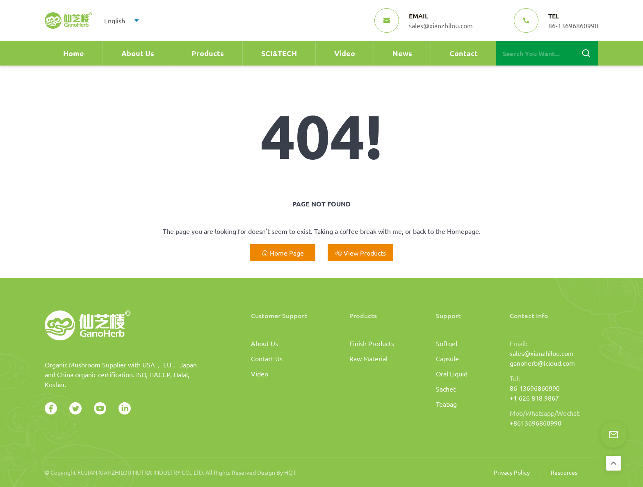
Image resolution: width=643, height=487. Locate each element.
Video (344, 53)
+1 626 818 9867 (534, 398)
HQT (290, 472)
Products (208, 53)
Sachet (446, 389)
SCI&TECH (279, 53)
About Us (137, 53)
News (402, 53)
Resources (564, 472)
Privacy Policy (512, 472)
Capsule (447, 358)
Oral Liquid (451, 373)
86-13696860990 (535, 388)
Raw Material (368, 358)
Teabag (446, 404)
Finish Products (371, 343)
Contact (463, 53)
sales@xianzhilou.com (542, 353)
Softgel (446, 343)
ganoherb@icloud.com (542, 363)
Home (73, 53)
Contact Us (267, 358)
